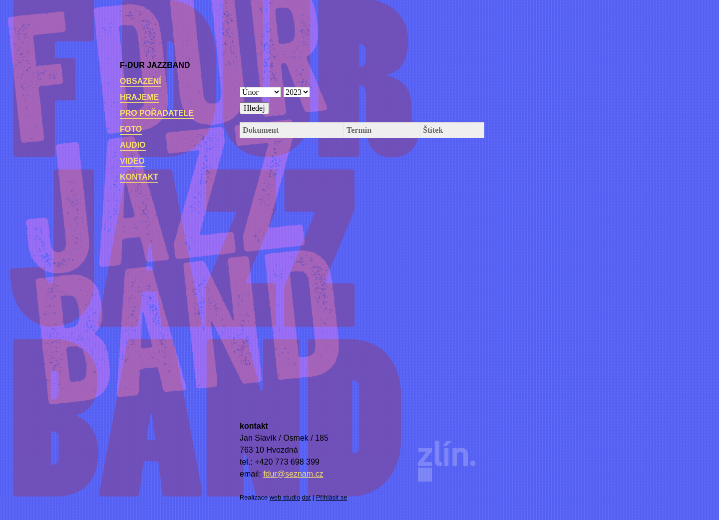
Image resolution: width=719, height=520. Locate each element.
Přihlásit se (332, 497)
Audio (133, 145)
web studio (285, 497)
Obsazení (140, 81)
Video (132, 161)
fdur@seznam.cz (293, 474)
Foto (131, 129)
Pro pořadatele (157, 113)
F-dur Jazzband (155, 65)
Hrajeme (139, 97)
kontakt (139, 177)
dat (306, 497)
